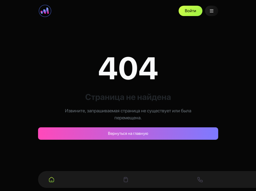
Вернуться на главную (128, 133)
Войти (190, 10)
